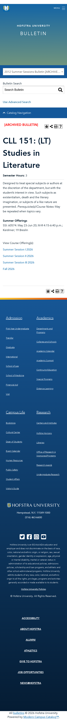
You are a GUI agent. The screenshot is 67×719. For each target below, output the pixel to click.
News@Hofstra (30, 683)
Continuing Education (46, 369)
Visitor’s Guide (12, 488)
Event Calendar (13, 451)
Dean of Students (14, 441)
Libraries (40, 442)
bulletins (18, 713)
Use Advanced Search (17, 102)
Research (43, 412)
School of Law (12, 366)
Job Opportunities (31, 672)
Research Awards (44, 465)
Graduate (10, 347)
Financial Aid (12, 384)
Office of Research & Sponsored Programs (46, 454)
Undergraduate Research (47, 474)
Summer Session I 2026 (18, 250)
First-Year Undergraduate (17, 328)
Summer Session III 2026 (18, 263)
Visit (8, 394)
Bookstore (10, 423)
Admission (14, 317)
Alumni (31, 640)
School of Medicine (15, 375)
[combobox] (33, 71)
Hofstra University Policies (33, 589)
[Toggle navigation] (59, 8)
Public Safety (12, 469)
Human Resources (14, 460)
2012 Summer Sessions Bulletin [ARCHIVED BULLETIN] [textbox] (34, 72)
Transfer (9, 338)
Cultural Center (13, 432)
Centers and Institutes (46, 423)
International (12, 356)
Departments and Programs (44, 330)
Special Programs (44, 379)
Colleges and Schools (46, 341)
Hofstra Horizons (44, 433)
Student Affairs (13, 479)
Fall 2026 (8, 269)
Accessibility (31, 618)
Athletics (30, 650)
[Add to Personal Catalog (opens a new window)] (47, 126)
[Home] (6, 8)
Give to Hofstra (30, 661)
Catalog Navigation (19, 113)
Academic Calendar (45, 351)
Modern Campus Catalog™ (41, 717)
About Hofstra (30, 629)
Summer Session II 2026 (18, 256)
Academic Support (45, 360)
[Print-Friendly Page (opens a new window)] (56, 126)
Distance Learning (44, 388)
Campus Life (15, 412)
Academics (44, 317)
